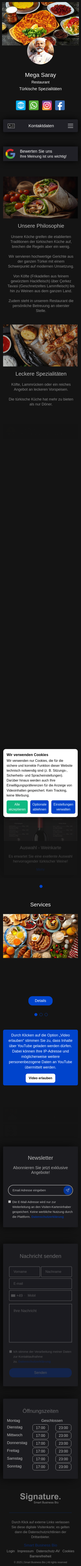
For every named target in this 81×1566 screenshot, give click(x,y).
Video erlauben (40, 1078)
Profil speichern (14, 1559)
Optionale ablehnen (39, 807)
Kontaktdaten (40, 125)
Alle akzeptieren (17, 807)
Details (40, 1001)
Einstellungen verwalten (63, 807)
